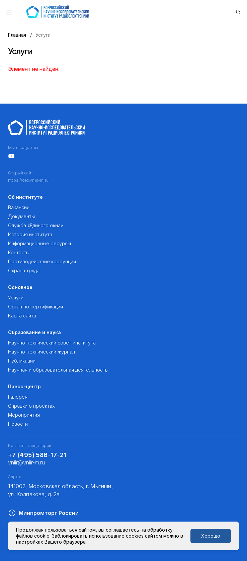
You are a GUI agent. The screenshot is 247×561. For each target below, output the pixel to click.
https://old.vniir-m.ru (28, 180)
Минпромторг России (43, 513)
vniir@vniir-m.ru (26, 462)
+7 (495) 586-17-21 (37, 454)
